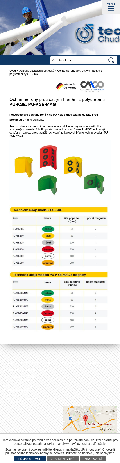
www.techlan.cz (19, 401)
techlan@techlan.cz (24, 398)
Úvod (12, 70)
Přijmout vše (29, 459)
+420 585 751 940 (18, 389)
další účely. (98, 443)
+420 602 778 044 (22, 395)
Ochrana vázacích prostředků (36, 70)
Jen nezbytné (63, 459)
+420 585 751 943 (19, 392)
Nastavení (93, 459)
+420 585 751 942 (23, 386)
